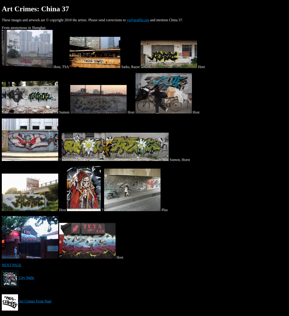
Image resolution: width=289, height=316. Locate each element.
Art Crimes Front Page (26, 301)
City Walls (18, 278)
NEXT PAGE (11, 265)
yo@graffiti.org (138, 20)
